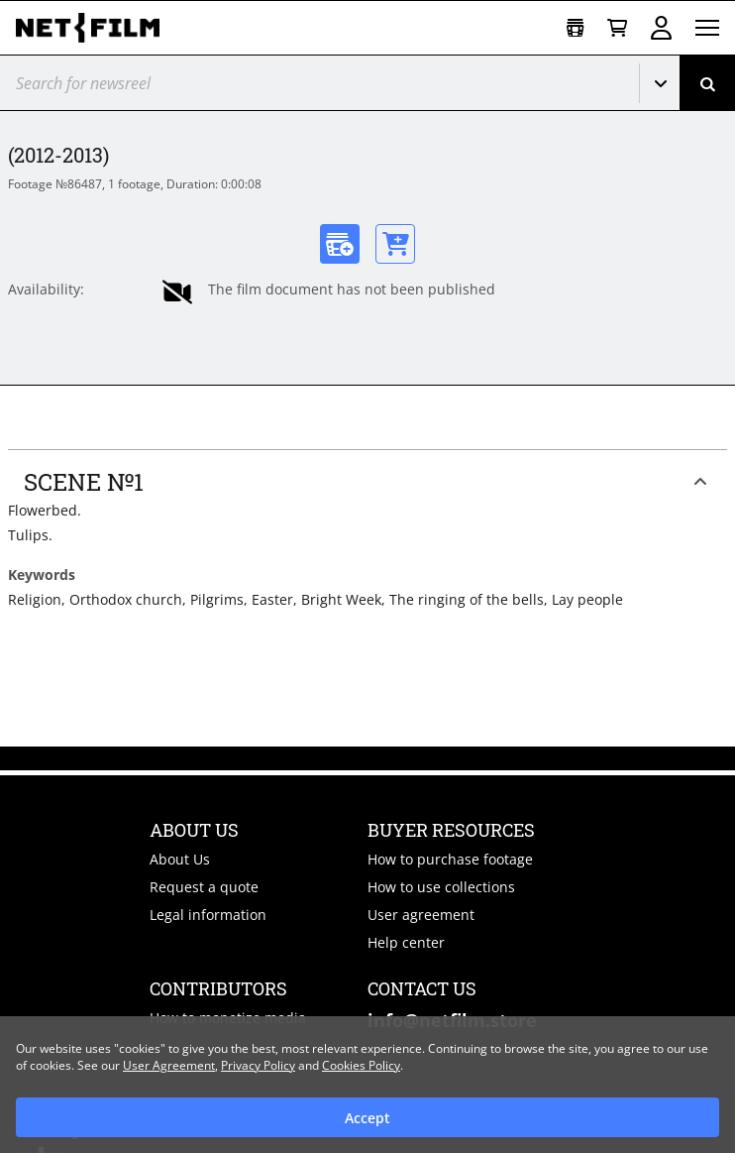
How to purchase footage (450, 859)
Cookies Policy (361, 1065)
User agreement (421, 914)
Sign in (661, 28)
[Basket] (617, 28)
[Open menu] (707, 28)
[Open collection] (575, 28)
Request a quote (204, 886)
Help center (406, 942)
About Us (180, 859)
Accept (367, 1117)
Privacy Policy (258, 1065)
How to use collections (441, 886)
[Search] (707, 83)
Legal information (208, 914)
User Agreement (169, 1065)
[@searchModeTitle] (312, 83)
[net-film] (95, 28)
